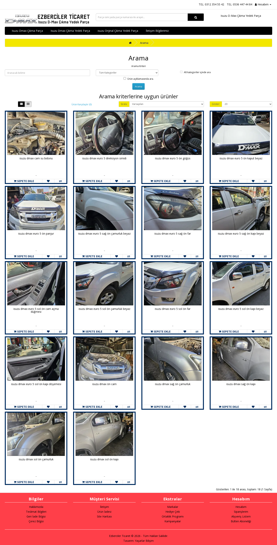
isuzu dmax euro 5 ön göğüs (172, 158)
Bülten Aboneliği (241, 521)
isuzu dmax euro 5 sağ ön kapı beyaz (241, 233)
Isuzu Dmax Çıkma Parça (27, 31)
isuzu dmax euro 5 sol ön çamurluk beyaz (104, 309)
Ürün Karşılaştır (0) (82, 104)
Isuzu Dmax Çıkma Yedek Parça (70, 31)
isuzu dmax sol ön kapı (104, 459)
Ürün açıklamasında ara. (138, 78)
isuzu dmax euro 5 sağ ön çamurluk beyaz (104, 233)
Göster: (216, 104)
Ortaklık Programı (173, 516)
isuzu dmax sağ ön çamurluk (172, 384)
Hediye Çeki (172, 511)
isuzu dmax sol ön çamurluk (36, 459)
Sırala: (124, 104)
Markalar (172, 507)
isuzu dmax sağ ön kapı (240, 384)
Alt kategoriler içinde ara (195, 72)
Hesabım (240, 507)
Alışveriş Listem (241, 516)
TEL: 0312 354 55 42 (211, 4)
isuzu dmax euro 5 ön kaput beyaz (241, 158)
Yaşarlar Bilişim (144, 540)
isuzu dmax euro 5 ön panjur (36, 233)
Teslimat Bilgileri (36, 511)
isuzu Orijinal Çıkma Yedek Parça (118, 31)
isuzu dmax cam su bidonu (36, 158)
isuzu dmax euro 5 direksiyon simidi (104, 158)
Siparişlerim (241, 511)
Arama (144, 43)
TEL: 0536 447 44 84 (239, 4)
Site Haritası (104, 516)
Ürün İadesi (104, 511)
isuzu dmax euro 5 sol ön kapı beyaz (241, 309)
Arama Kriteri (138, 66)
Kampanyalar (172, 521)
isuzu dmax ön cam (104, 384)
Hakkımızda (36, 507)
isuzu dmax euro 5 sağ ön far (172, 233)
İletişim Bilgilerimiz (157, 31)
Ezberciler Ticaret (119, 536)
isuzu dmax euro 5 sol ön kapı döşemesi (36, 384)
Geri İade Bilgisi (36, 516)
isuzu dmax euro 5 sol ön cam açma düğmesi (36, 310)
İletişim (104, 507)
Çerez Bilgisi (36, 521)
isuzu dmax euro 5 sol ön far (172, 309)
